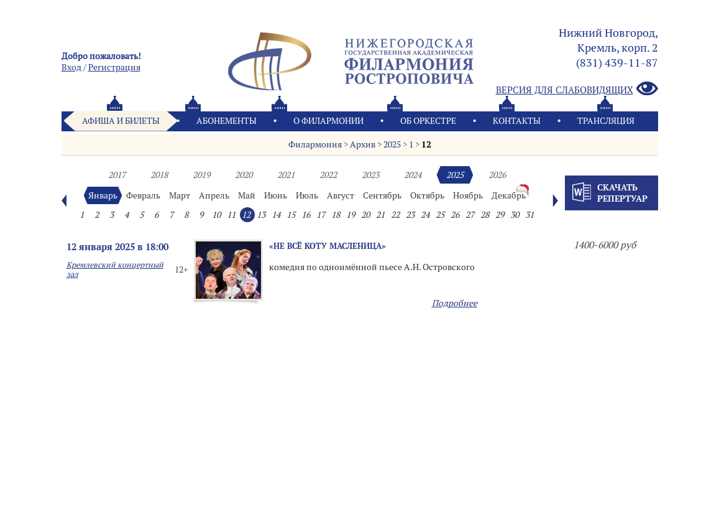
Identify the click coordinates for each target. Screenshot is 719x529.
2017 (117, 174)
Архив (362, 144)
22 (395, 214)
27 (469, 214)
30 (514, 214)
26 (455, 214)
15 (290, 214)
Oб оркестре (428, 120)
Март (179, 195)
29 (499, 214)
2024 (412, 174)
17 (320, 214)
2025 (392, 144)
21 (380, 214)
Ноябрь (468, 195)
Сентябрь (382, 195)
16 (305, 214)
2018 (159, 174)
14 (276, 214)
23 (410, 214)
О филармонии (328, 120)
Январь (102, 195)
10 (216, 214)
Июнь (275, 195)
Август (340, 195)
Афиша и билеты (121, 120)
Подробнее (454, 303)
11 (231, 214)
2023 (370, 174)
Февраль (143, 195)
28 (484, 214)
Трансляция (605, 120)
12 (426, 144)
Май (246, 195)
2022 (328, 174)
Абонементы (226, 120)
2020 (243, 174)
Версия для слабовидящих (577, 89)
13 (261, 214)
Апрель (214, 195)
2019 (201, 174)
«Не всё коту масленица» (327, 245)
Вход (71, 67)
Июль (307, 195)
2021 (286, 174)
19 (350, 214)
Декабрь (509, 195)
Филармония (315, 144)
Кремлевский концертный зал (114, 269)
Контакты (517, 120)
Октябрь (427, 195)
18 (335, 214)
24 (425, 214)
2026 (497, 174)
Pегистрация (114, 67)
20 (365, 214)
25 (440, 214)
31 (529, 214)
